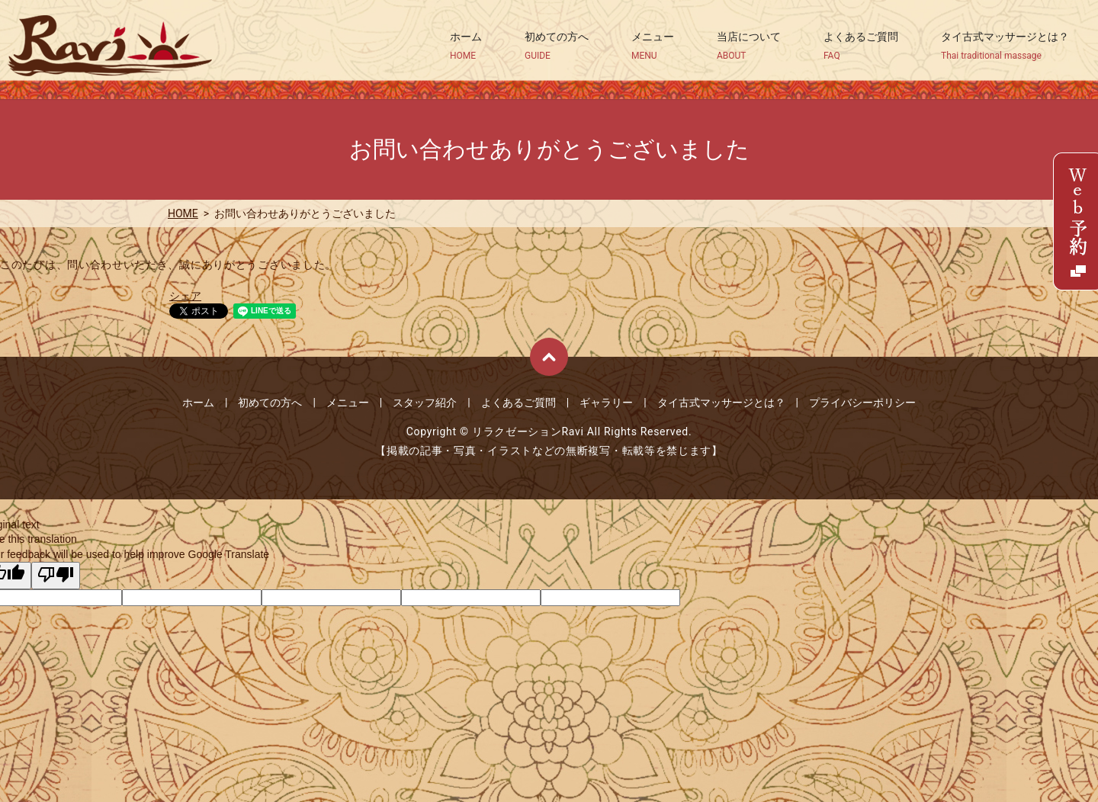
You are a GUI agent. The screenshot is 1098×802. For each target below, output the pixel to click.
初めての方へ (557, 46)
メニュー (652, 46)
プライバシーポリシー (862, 402)
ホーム (466, 46)
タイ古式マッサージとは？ (1005, 46)
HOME (183, 213)
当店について (749, 46)
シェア (185, 296)
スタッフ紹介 (425, 402)
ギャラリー (606, 402)
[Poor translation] (55, 575)
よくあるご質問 (861, 46)
